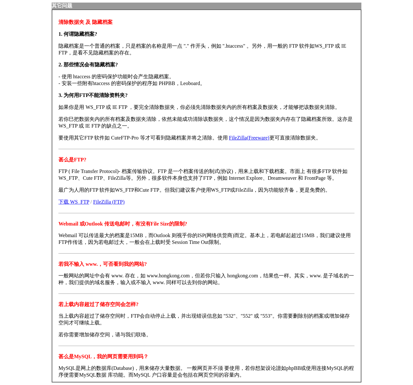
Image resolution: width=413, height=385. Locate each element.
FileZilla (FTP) (109, 202)
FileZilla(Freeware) (249, 137)
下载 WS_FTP (73, 202)
